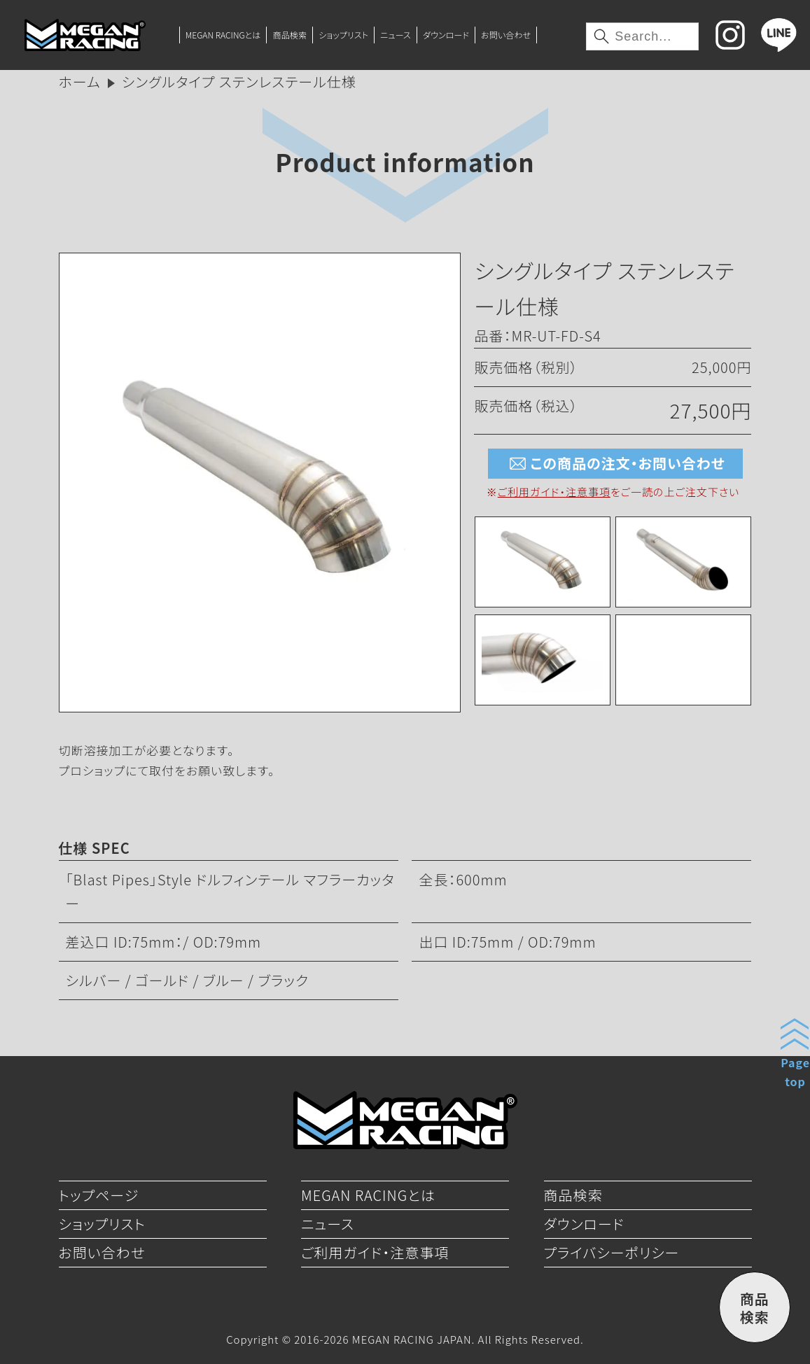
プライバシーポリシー (612, 1252)
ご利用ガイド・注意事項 (554, 491)
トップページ (99, 1195)
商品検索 (290, 35)
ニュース (395, 35)
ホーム (80, 81)
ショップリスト (343, 35)
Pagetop (795, 1072)
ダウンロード (446, 35)
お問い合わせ (506, 35)
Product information (404, 161)
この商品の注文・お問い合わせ (615, 463)
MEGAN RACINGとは (223, 35)
